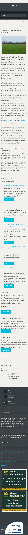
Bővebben (6, 311)
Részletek (9, 199)
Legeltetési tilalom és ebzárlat (14, 185)
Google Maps (11, 392)
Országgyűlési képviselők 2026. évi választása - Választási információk (14, 249)
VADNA (14, 6)
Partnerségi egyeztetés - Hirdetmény (12, 205)
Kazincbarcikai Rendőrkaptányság (9, 461)
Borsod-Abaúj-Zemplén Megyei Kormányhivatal (12, 448)
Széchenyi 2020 (5, 465)
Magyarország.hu (5, 457)
